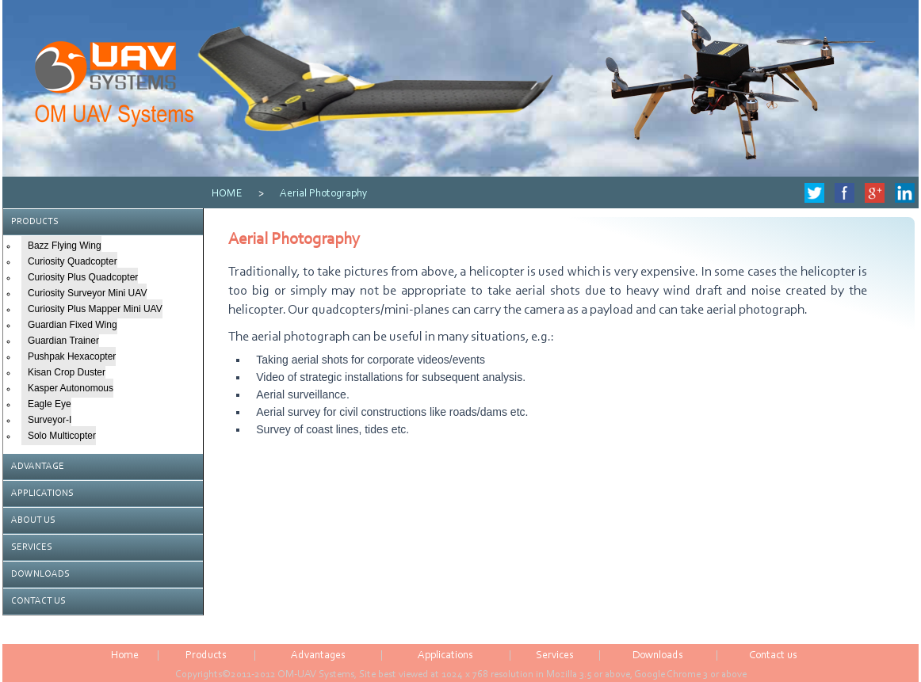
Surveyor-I (49, 419)
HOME (227, 194)
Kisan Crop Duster (66, 372)
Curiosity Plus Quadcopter (83, 277)
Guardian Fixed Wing (72, 324)
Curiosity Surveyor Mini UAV (87, 293)
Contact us (773, 655)
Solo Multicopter (62, 435)
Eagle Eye (49, 404)
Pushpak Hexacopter (72, 356)
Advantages (318, 655)
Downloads (657, 655)
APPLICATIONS (42, 493)
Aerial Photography (324, 194)
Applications (445, 655)
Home (125, 655)
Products (206, 655)
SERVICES (31, 547)
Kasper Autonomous (70, 388)
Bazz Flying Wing (64, 245)
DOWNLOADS (40, 574)
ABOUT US (33, 520)
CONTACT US (38, 601)
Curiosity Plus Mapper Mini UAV (95, 308)
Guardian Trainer (63, 340)
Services (555, 655)
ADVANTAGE (37, 466)
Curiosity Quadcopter (72, 261)
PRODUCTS (35, 222)
